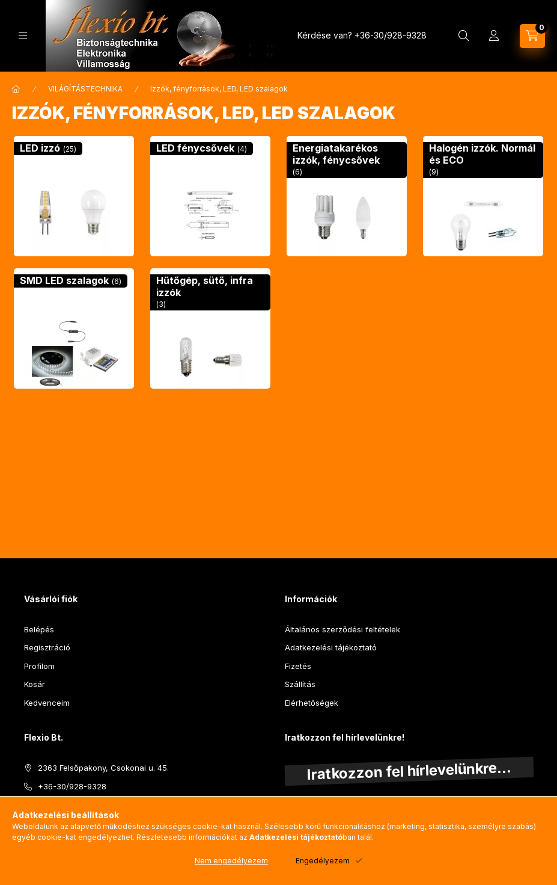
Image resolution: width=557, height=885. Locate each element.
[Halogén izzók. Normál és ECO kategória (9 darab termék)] (483, 196)
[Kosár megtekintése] (532, 36)
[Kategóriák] (23, 36)
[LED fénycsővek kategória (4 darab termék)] (210, 196)
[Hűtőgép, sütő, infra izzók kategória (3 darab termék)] (210, 328)
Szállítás (300, 684)
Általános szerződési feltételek (342, 629)
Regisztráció (47, 647)
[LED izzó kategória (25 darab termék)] (74, 196)
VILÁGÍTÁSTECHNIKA (85, 88)
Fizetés (298, 666)
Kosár (34, 684)
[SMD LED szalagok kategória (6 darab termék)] (74, 328)
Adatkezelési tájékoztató (331, 647)
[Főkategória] (16, 89)
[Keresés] (464, 36)
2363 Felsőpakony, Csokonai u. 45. (103, 767)
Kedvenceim (47, 703)
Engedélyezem (323, 860)
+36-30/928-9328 (391, 35)
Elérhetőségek (311, 703)
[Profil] (494, 36)
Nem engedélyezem (231, 860)
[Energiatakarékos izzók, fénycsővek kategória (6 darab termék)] (347, 196)
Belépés (39, 629)
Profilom (39, 666)
